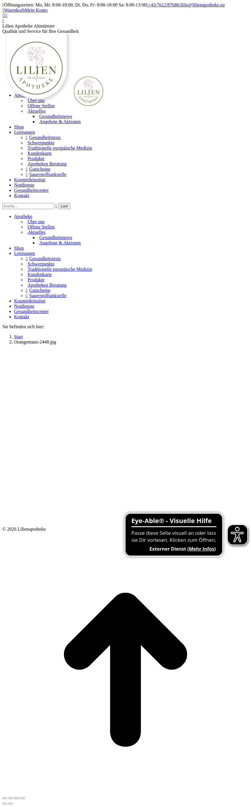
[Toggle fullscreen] (16, 798)
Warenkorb (13, 10)
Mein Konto (36, 10)
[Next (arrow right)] (10, 803)
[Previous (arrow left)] (4, 803)
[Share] (10, 798)
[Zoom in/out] (22, 798)
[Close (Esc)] (4, 798)
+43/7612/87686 (162, 4)
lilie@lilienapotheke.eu (202, 4)
